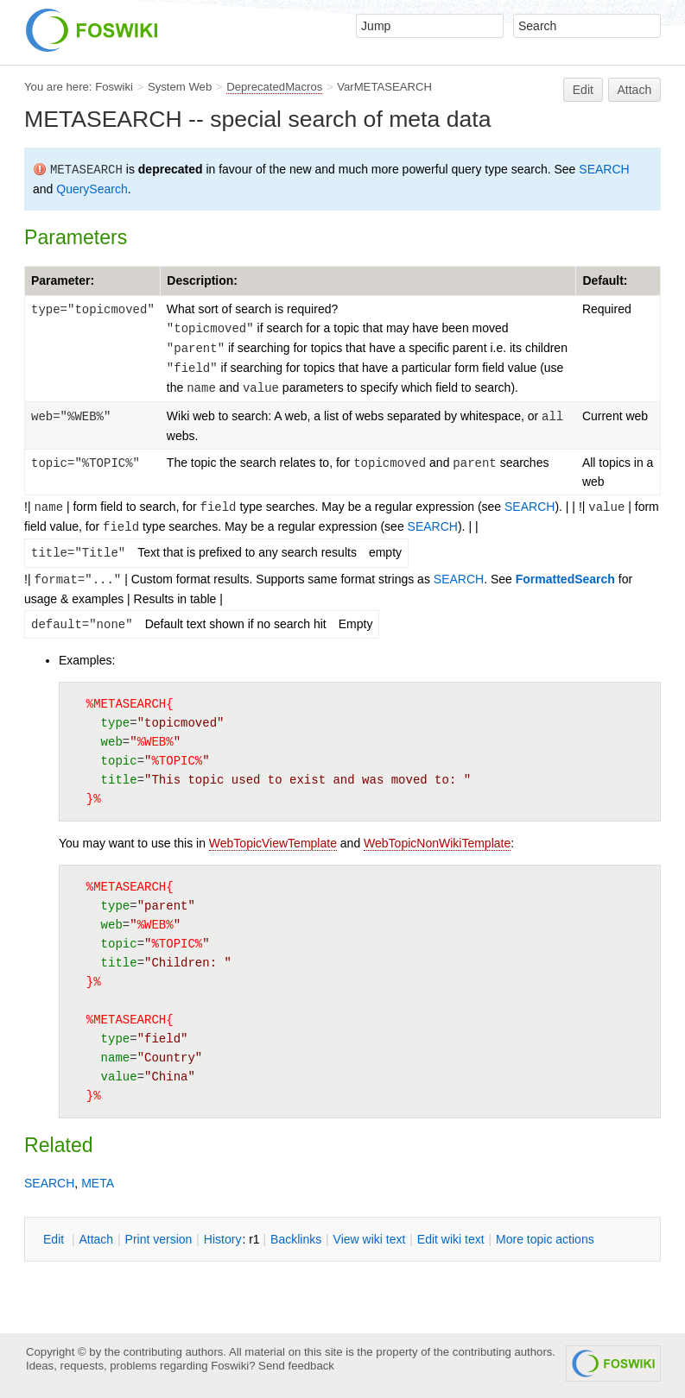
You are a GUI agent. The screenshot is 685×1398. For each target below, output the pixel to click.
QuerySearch (91, 189)
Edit (583, 90)
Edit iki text (451, 1239)
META (97, 1183)
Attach (635, 90)
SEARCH (604, 169)
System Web (180, 86)
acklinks (295, 1239)
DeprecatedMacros (274, 86)
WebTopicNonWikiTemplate (437, 843)
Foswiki (114, 86)
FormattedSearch (565, 579)
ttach (96, 1239)
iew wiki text (369, 1239)
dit (55, 1239)
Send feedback (296, 1365)
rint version (159, 1239)
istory (223, 1239)
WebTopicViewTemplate (273, 843)
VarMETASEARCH (384, 86)
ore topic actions (545, 1239)
